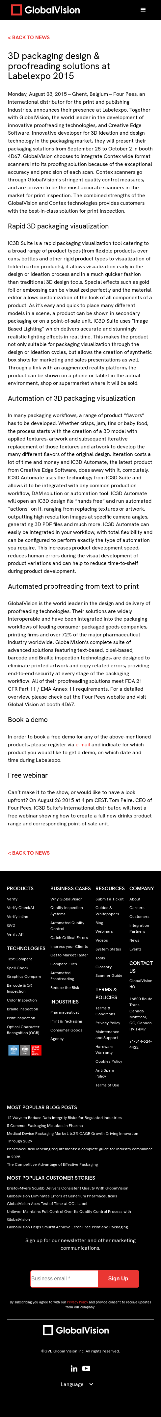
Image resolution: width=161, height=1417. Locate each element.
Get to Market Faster (69, 955)
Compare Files (63, 964)
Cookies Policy (108, 1061)
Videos (101, 940)
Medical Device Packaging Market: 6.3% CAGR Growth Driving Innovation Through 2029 (72, 1137)
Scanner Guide (108, 975)
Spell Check (18, 968)
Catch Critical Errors (69, 937)
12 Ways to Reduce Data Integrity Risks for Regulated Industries (64, 1118)
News (134, 940)
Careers (137, 907)
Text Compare (20, 959)
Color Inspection (22, 1000)
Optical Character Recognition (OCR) (23, 1029)
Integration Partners (139, 928)
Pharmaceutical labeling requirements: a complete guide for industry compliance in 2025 (80, 1153)
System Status (108, 949)
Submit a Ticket (109, 899)
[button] (143, 10)
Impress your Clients (69, 946)
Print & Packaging (66, 1021)
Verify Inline (17, 916)
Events (135, 949)
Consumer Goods (66, 1030)
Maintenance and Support (107, 1034)
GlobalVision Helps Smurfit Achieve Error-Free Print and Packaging (67, 1227)
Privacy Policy (107, 1023)
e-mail (83, 744)
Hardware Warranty (104, 1049)
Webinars (104, 931)
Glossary (103, 967)
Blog (99, 922)
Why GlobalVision (66, 899)
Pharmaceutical (64, 1012)
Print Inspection (21, 1018)
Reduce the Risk (64, 987)
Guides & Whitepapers (107, 910)
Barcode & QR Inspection (19, 988)
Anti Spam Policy (104, 1073)
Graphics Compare (24, 976)
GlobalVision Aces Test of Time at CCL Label (47, 1203)
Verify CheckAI (20, 907)
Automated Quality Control (67, 925)
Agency (57, 1038)
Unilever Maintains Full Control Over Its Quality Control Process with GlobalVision (69, 1215)
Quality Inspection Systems (66, 910)
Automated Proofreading (62, 975)
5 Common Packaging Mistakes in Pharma (45, 1125)
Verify (12, 899)
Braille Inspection (22, 1009)
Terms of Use (107, 1085)
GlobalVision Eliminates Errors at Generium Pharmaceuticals (62, 1196)
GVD (11, 925)
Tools (100, 958)
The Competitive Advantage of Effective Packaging (52, 1164)
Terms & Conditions (105, 1011)
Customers (139, 916)
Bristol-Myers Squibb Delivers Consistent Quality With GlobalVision (67, 1188)
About (134, 899)
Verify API (15, 934)
